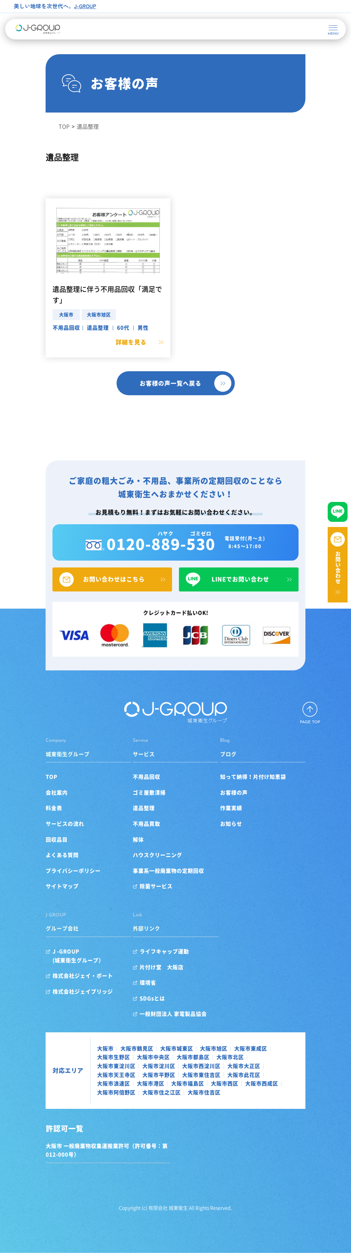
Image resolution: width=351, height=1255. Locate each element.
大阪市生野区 (271, 1059)
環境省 (141, 993)
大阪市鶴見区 (117, 1059)
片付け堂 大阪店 (155, 978)
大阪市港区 (171, 1085)
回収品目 (38, 850)
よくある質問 (43, 866)
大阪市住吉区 (185, 1094)
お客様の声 (240, 803)
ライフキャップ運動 (158, 962)
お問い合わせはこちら (103, 588)
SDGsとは (146, 1009)
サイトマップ (43, 897)
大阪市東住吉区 (267, 1077)
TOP (32, 787)
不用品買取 (140, 834)
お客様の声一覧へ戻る (170, 383)
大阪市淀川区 (253, 1068)
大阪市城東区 (157, 1059)
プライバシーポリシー (54, 881)
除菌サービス (149, 897)
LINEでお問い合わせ (248, 588)
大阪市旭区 (80, 314)
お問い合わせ (338, 567)
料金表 (35, 819)
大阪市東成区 (231, 1059)
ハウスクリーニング (151, 866)
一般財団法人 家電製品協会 (167, 1025)
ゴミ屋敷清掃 (142, 803)
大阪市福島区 (208, 1085)
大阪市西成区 (282, 1085)
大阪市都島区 (134, 1068)
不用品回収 (47, 327)
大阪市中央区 (94, 1068)
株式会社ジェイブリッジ (64, 1002)
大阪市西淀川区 (97, 1077)
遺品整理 (79, 327)
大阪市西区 (245, 1085)
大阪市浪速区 (134, 1085)
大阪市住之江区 (142, 1094)
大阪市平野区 (224, 1077)
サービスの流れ (46, 834)
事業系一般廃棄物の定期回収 (162, 881)
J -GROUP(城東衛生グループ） (59, 967)
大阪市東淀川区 (211, 1068)
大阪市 (47, 314)
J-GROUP (86, 6)
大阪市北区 (171, 1068)
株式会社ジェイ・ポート (64, 986)
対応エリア (49, 1077)
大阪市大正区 (139, 1077)
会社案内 (38, 803)
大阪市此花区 (94, 1085)
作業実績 (237, 819)
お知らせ (237, 834)
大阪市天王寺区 (182, 1077)
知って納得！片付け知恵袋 (259, 787)
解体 (131, 850)
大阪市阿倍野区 (97, 1094)
